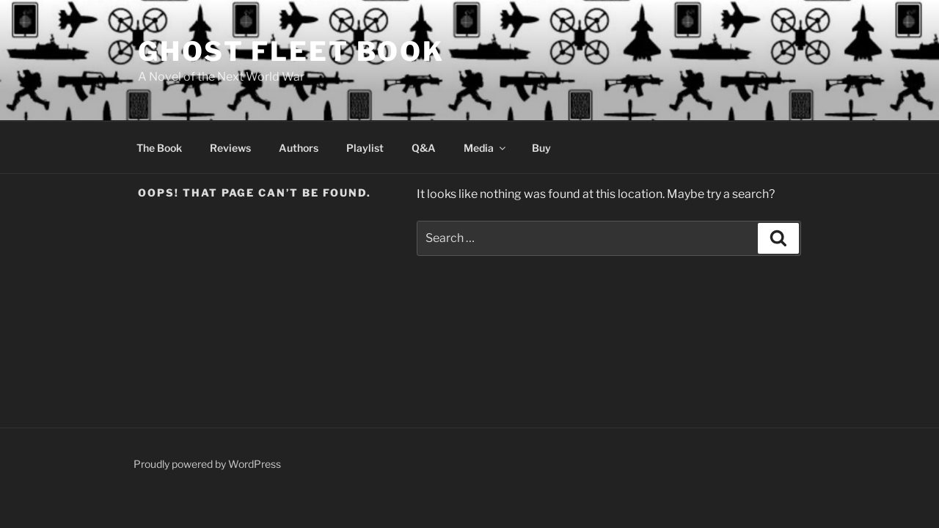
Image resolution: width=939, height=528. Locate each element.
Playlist (365, 148)
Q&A (424, 148)
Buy (541, 148)
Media (486, 148)
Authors (298, 148)
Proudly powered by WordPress (207, 464)
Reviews (230, 148)
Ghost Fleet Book (291, 51)
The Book (159, 148)
